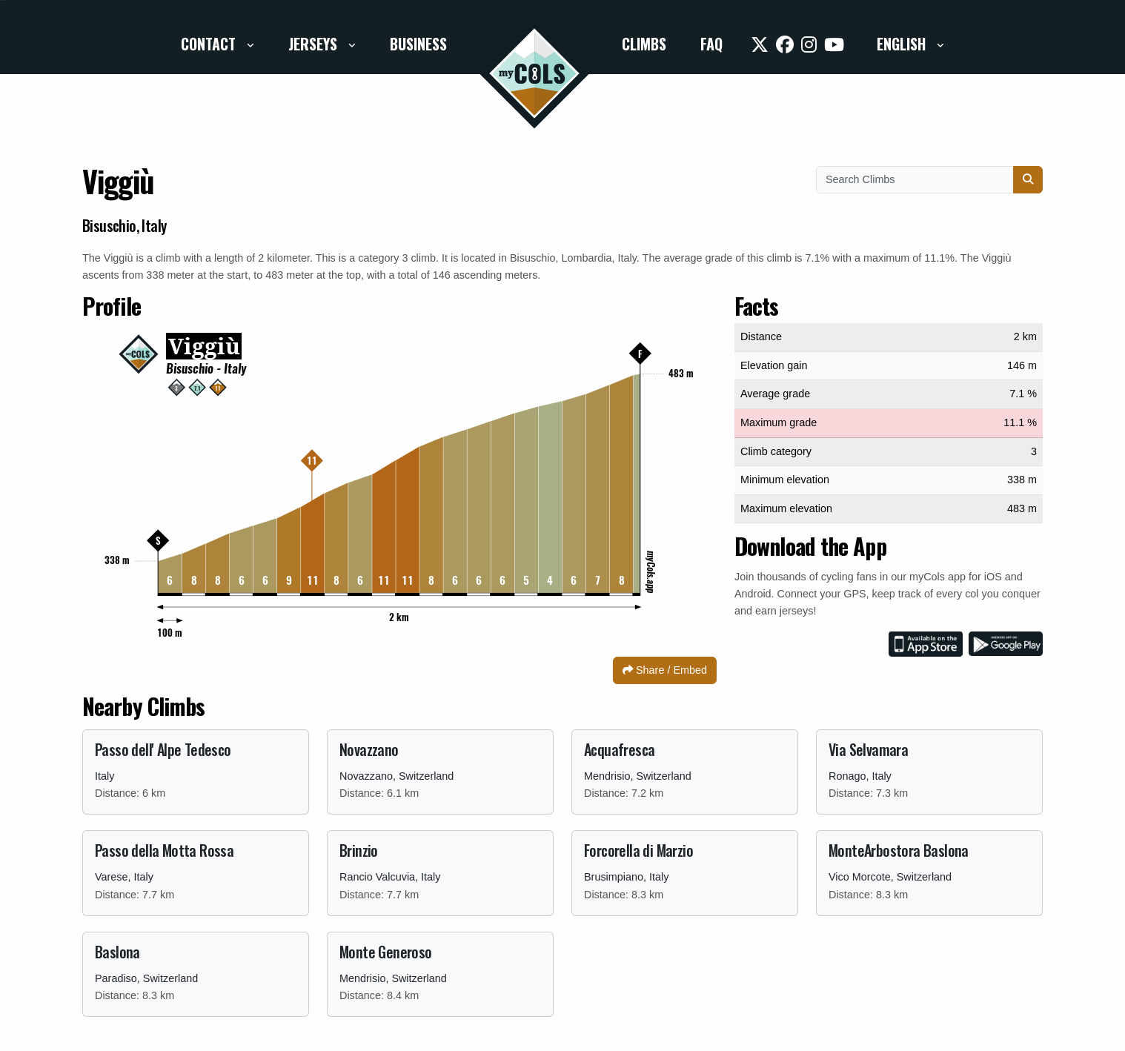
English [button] (903, 44)
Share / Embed (665, 670)
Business (418, 44)
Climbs (644, 44)
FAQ (711, 44)
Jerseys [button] (314, 44)
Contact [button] (210, 44)
